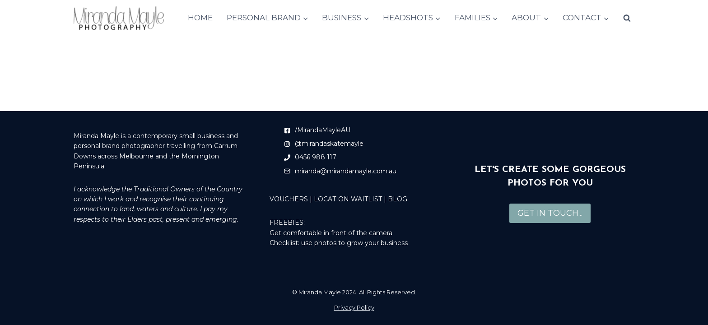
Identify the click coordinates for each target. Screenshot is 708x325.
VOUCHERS (289, 199)
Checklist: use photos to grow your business (339, 243)
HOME (200, 17)
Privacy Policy (354, 307)
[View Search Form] (626, 18)
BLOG (397, 199)
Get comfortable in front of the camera (331, 233)
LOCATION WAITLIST (348, 199)
